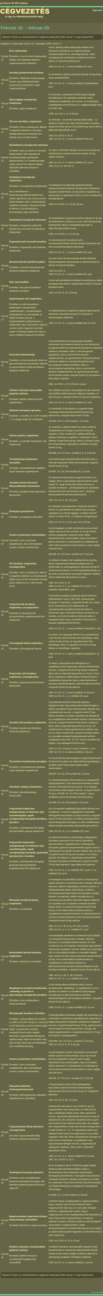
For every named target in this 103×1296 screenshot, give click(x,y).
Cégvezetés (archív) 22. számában (28, 44)
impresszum (97, 1292)
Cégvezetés (25, 11)
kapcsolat (97, 10)
